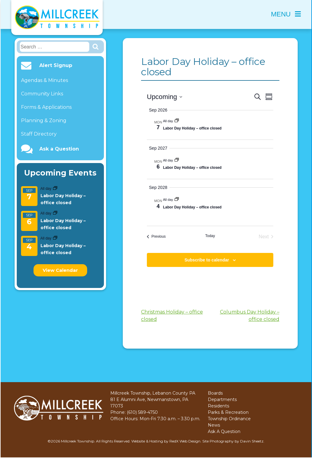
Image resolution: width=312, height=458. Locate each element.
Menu (286, 14)
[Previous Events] (156, 236)
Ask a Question (59, 149)
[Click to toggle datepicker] (164, 97)
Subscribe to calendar (206, 259)
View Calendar (60, 270)
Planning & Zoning (43, 120)
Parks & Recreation (228, 412)
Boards (215, 393)
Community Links (42, 94)
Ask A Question (224, 431)
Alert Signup (55, 65)
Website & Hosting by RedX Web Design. (166, 441)
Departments (222, 399)
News (214, 425)
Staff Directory (39, 134)
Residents (218, 406)
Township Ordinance (229, 418)
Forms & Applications (46, 107)
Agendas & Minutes (44, 80)
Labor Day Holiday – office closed (192, 128)
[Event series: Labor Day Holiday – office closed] (55, 188)
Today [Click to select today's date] (210, 236)
